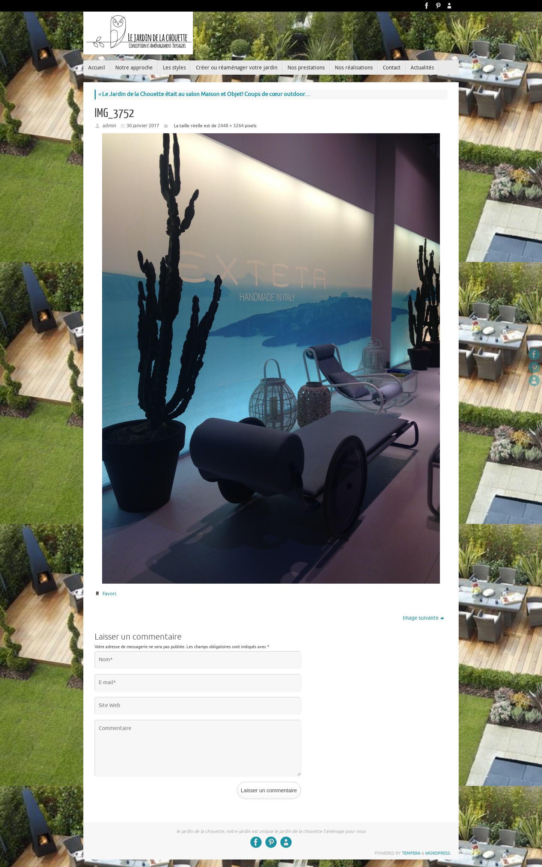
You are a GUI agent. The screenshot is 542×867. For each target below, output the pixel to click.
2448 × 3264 (231, 125)
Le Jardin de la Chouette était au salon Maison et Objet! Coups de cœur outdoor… (204, 94)
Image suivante (423, 618)
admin (109, 125)
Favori (109, 593)
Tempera (411, 853)
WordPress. (438, 853)
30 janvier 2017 (142, 125)
